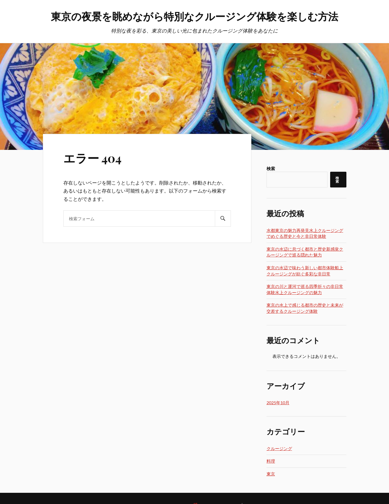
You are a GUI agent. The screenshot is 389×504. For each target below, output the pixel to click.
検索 (271, 168)
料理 (271, 460)
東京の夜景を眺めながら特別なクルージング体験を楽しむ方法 (194, 16)
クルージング (279, 448)
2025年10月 (278, 402)
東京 (271, 473)
